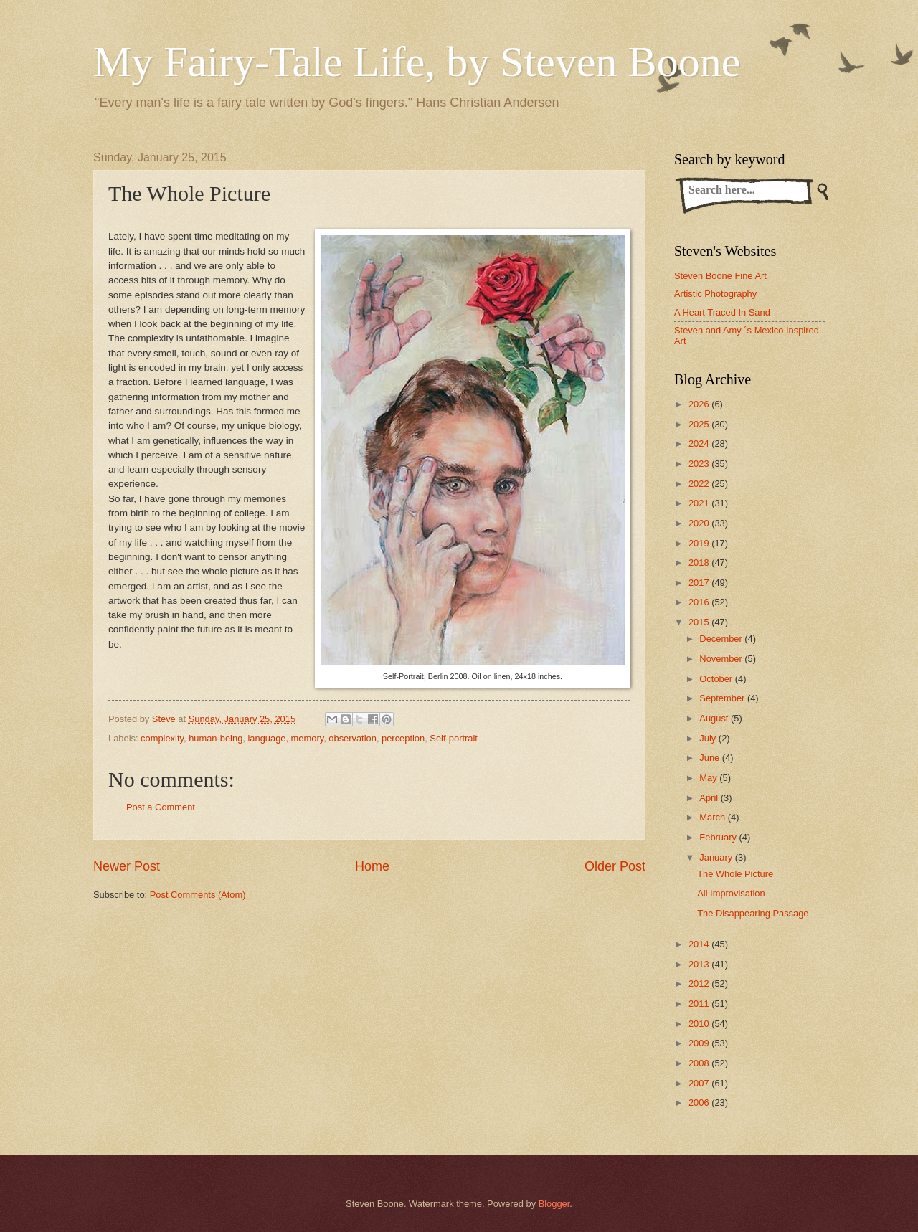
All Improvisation (731, 893)
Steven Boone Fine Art (720, 275)
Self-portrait (454, 738)
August (715, 718)
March (713, 817)
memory (307, 738)
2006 (699, 1102)
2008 (699, 1063)
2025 (699, 424)
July (708, 738)
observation (352, 738)
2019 (699, 543)
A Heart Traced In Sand (722, 312)
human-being (215, 738)
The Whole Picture (735, 873)
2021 (699, 503)
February (719, 837)
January (716, 857)
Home (372, 866)
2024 (699, 443)
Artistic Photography (715, 293)
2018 (699, 562)
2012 (699, 983)
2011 (699, 1003)
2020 (699, 523)
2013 (699, 964)
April (709, 797)
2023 (699, 463)
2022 (699, 483)
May (709, 777)
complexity (162, 738)
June (710, 757)
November (721, 658)
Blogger (554, 1203)
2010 (699, 1023)
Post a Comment (160, 807)
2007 (699, 1083)
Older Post (615, 866)
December (721, 638)
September (723, 698)
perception (403, 738)
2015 (699, 622)
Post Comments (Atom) (198, 894)
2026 (699, 404)
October (716, 678)
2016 (699, 602)
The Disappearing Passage (752, 913)
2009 (699, 1043)
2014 (699, 944)
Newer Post (126, 866)
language (266, 738)
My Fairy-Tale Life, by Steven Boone (416, 61)
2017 (699, 582)
